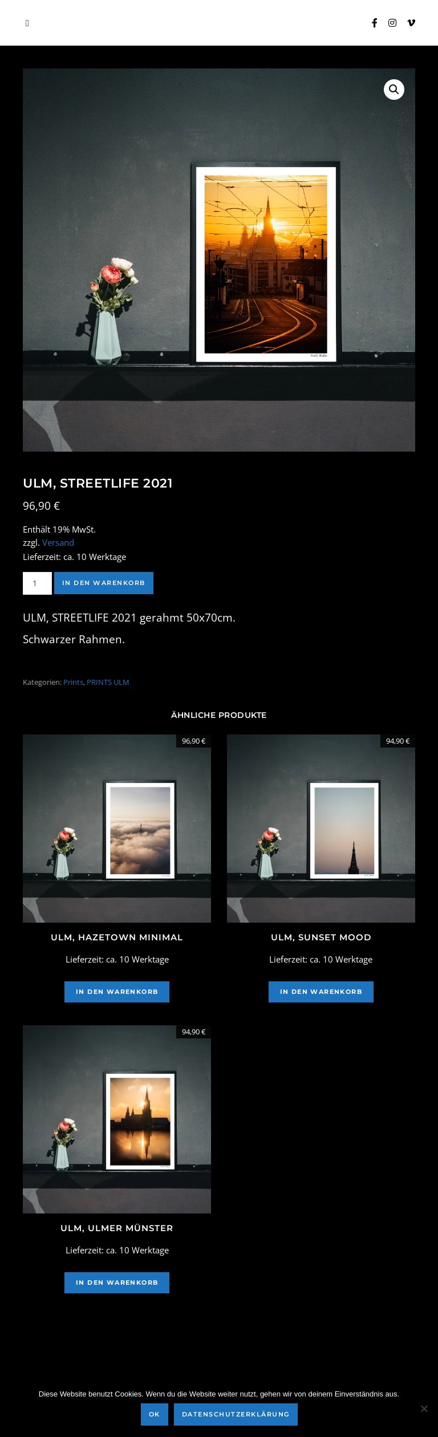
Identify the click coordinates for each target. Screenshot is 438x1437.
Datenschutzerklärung (236, 1414)
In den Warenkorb (103, 583)
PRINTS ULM (108, 682)
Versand (58, 543)
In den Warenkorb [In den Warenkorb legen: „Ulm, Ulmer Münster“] (117, 1282)
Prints (73, 682)
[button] (394, 89)
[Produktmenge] (37, 583)
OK (154, 1414)
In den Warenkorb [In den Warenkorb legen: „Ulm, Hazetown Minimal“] (117, 992)
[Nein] (423, 1408)
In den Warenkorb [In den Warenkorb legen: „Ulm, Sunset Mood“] (321, 992)
